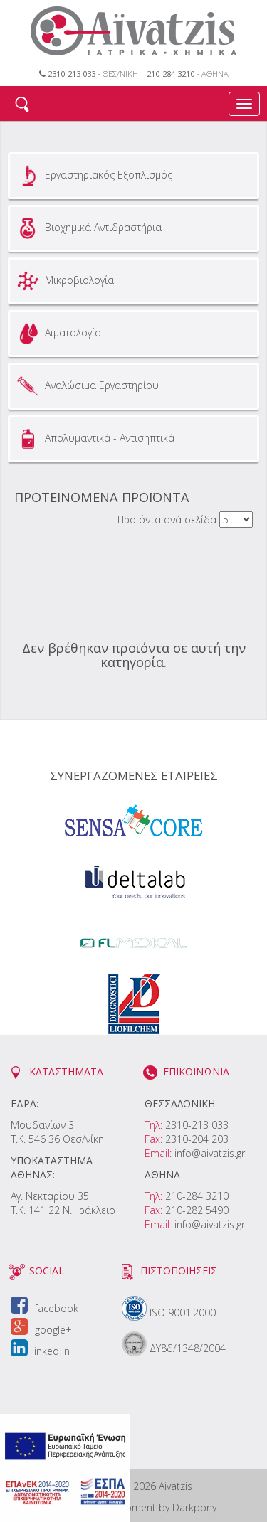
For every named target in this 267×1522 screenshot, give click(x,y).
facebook (44, 1308)
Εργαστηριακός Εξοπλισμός (93, 175)
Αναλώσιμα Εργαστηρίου (86, 386)
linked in (40, 1351)
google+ (41, 1329)
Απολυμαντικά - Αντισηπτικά (94, 439)
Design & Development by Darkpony (133, 1507)
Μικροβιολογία (64, 281)
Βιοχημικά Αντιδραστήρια (88, 228)
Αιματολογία (57, 333)
